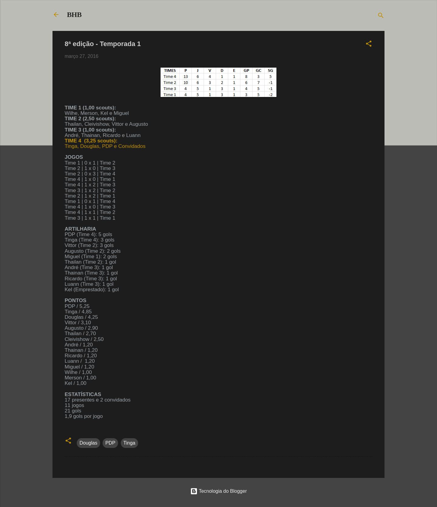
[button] (368, 44)
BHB (74, 14)
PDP (110, 442)
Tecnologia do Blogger (218, 491)
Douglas (88, 442)
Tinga (129, 442)
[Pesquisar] (380, 16)
